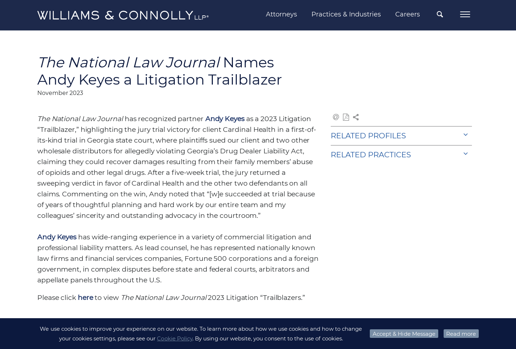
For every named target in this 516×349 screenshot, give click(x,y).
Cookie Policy (174, 338)
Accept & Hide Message (404, 333)
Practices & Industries (346, 14)
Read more (461, 333)
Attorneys (281, 14)
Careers (407, 14)
